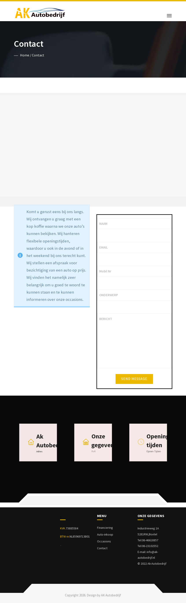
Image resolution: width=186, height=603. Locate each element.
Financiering (105, 528)
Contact (102, 548)
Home (24, 55)
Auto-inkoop (105, 534)
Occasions (104, 541)
